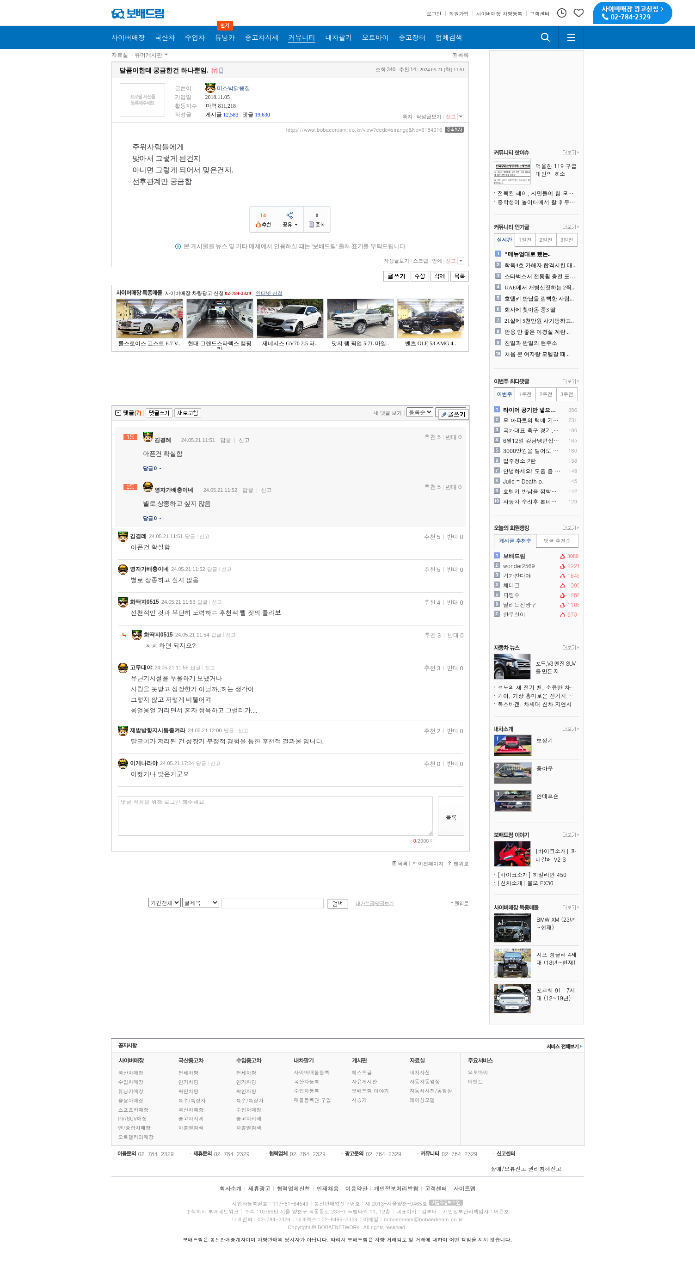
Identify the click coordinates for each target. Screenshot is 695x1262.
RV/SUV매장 (132, 1118)
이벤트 (475, 1081)
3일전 (566, 239)
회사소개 (230, 1188)
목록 (463, 55)
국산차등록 (307, 1081)
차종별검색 (191, 1127)
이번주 (504, 394)
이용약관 (356, 1188)
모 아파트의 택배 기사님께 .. (532, 420)
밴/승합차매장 (134, 1127)
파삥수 (535, 595)
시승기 (359, 1100)
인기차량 (188, 1081)
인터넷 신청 (269, 293)
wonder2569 (535, 566)
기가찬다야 (535, 575)
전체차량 (188, 1072)
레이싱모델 (422, 1100)
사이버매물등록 (312, 1072)
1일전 (525, 239)
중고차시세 (191, 1118)
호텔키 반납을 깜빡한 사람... (539, 298)
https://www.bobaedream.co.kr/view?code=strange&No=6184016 (364, 130)
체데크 (535, 585)
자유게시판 (364, 1081)
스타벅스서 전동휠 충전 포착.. (540, 276)
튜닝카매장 (131, 1091)
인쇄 (437, 260)
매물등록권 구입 (313, 1100)
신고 (451, 116)
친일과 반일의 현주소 (530, 343)
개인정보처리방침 (396, 1188)
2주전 (546, 394)
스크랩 (420, 260)
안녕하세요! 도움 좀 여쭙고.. (532, 471)
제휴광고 (259, 1188)
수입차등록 (307, 1090)
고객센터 (436, 1188)
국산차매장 (131, 1072)
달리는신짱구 (535, 604)
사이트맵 (465, 1188)
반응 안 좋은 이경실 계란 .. (537, 332)
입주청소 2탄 (519, 461)
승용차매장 (131, 1100)
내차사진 (420, 1072)
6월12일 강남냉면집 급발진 (532, 440)
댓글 (247, 114)
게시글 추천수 (515, 540)
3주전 (566, 394)
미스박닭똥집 (233, 88)
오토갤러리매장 (136, 1136)
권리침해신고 (544, 1168)
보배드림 (535, 556)
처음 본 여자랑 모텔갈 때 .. (537, 354)
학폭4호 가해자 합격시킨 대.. (539, 265)
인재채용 (327, 1188)
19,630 (262, 114)
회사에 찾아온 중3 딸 (530, 309)
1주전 (525, 394)
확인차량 (188, 1091)
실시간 (504, 239)
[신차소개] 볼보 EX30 (526, 883)
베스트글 (362, 1072)
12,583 (231, 114)
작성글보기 (429, 116)
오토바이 (478, 1072)
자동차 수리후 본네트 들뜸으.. (532, 501)
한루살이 (535, 614)
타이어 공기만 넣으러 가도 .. (532, 410)
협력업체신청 (293, 1188)
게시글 (213, 114)
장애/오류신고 (508, 1168)
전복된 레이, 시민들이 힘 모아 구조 (538, 193)
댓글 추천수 (557, 540)
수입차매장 (131, 1081)
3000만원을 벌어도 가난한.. (532, 450)
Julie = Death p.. (524, 481)
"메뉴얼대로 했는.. (527, 254)
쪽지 (407, 116)
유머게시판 (148, 55)
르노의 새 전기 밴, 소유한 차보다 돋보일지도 (538, 687)
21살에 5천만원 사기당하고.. (539, 321)
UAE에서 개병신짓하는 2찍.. (539, 287)
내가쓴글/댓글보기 (375, 903)
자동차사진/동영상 (431, 1090)
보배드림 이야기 (370, 1090)
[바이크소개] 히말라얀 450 (532, 874)
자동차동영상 (425, 1081)
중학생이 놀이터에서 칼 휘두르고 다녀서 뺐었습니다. (538, 202)
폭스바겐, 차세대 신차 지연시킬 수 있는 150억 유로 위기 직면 (538, 704)
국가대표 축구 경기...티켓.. (532, 430)
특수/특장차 (192, 1100)
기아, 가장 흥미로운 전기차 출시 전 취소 (538, 695)
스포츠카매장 (133, 1109)
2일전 (546, 239)
